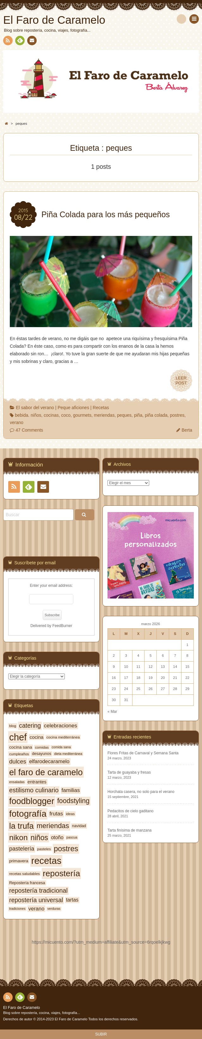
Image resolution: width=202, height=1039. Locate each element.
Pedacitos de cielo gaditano (130, 811)
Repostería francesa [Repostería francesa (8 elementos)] (27, 883)
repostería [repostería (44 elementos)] (61, 873)
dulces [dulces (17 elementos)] (17, 761)
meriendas (104, 415)
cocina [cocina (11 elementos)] (37, 737)
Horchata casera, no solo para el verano (140, 791)
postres (177, 415)
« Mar (112, 711)
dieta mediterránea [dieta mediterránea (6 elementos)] (68, 754)
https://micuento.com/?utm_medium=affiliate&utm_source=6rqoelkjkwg (101, 942)
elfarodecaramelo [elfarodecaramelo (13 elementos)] (49, 761)
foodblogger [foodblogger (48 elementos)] (31, 801)
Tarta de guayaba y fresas (129, 772)
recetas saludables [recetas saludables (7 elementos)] (24, 873)
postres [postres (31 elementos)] (66, 849)
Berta (187, 430)
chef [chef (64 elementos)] (18, 737)
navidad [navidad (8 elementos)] (79, 826)
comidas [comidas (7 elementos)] (42, 747)
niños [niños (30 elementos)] (39, 837)
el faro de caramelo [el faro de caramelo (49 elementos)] (46, 772)
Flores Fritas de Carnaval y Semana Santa (143, 753)
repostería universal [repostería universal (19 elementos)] (36, 899)
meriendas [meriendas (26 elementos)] (53, 826)
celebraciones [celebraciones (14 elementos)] (60, 726)
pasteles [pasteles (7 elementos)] (44, 849)
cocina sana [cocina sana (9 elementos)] (20, 747)
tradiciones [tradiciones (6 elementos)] (17, 908)
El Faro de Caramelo (21, 1007)
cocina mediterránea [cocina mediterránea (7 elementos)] (63, 737)
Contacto (31, 41)
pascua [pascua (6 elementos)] (71, 837)
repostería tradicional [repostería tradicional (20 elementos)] (38, 890)
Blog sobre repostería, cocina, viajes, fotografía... (41, 1013)
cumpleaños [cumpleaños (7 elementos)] (19, 754)
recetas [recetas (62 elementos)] (46, 861)
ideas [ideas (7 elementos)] (70, 814)
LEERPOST (181, 381)
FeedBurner (62, 626)
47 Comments (29, 430)
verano (16, 422)
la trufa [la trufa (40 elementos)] (21, 825)
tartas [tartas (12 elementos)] (72, 900)
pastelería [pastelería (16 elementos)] (21, 849)
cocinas (51, 415)
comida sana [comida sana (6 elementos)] (61, 747)
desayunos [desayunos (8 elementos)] (41, 753)
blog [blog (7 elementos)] (12, 726)
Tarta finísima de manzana (129, 830)
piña (138, 415)
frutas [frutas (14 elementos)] (56, 814)
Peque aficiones (73, 407)
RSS (7, 41)
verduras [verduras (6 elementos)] (53, 908)
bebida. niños (28, 415)
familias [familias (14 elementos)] (71, 790)
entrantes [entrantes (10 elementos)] (37, 781)
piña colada (156, 415)
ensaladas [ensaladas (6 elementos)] (17, 782)
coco (66, 415)
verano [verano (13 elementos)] (36, 908)
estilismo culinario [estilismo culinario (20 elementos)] (33, 790)
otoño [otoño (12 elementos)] (57, 837)
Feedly (19, 41)
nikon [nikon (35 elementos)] (18, 837)
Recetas (101, 407)
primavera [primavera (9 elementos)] (18, 860)
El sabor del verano (35, 407)
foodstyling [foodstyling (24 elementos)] (73, 801)
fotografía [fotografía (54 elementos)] (27, 814)
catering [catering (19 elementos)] (30, 725)
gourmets (82, 415)
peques (124, 415)
